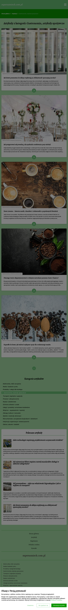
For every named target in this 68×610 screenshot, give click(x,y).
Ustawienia (30, 605)
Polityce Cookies (56, 600)
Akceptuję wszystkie (59, 605)
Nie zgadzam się (43, 605)
